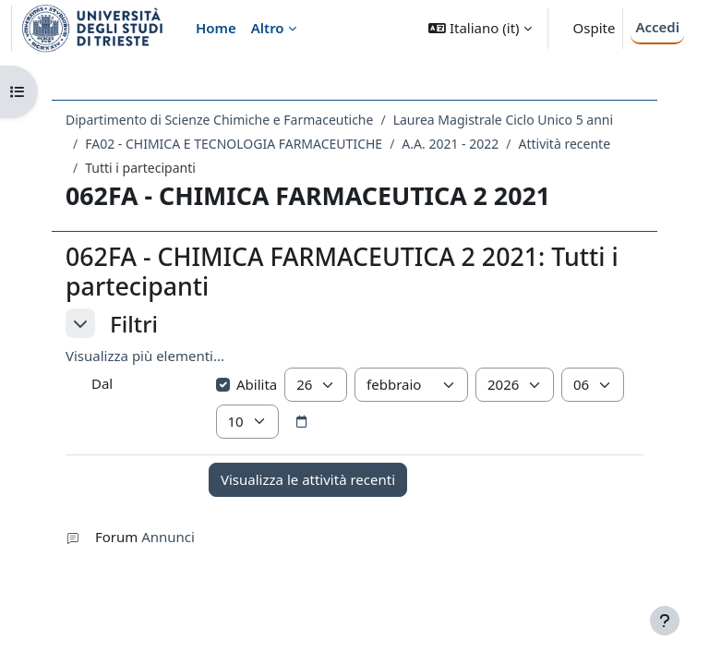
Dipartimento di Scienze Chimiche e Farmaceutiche (219, 119)
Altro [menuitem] (267, 27)
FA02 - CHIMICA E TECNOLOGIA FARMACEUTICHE (233, 143)
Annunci (168, 536)
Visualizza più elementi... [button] (145, 355)
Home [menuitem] (216, 27)
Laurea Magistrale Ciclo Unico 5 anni (503, 119)
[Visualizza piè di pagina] (664, 620)
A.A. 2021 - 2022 (450, 143)
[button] (479, 28)
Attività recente (564, 143)
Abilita (247, 384)
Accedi (657, 27)
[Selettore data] (301, 422)
